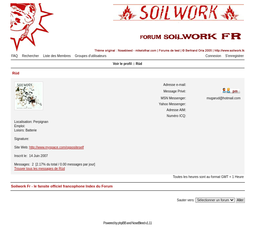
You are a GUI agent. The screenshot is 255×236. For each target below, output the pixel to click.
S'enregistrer (234, 56)
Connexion (213, 56)
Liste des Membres (57, 56)
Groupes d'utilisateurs (90, 56)
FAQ (14, 56)
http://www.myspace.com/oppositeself (56, 147)
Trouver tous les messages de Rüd (39, 168)
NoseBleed (138, 223)
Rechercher (30, 56)
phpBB (122, 223)
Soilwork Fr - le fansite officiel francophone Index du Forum (62, 186)
